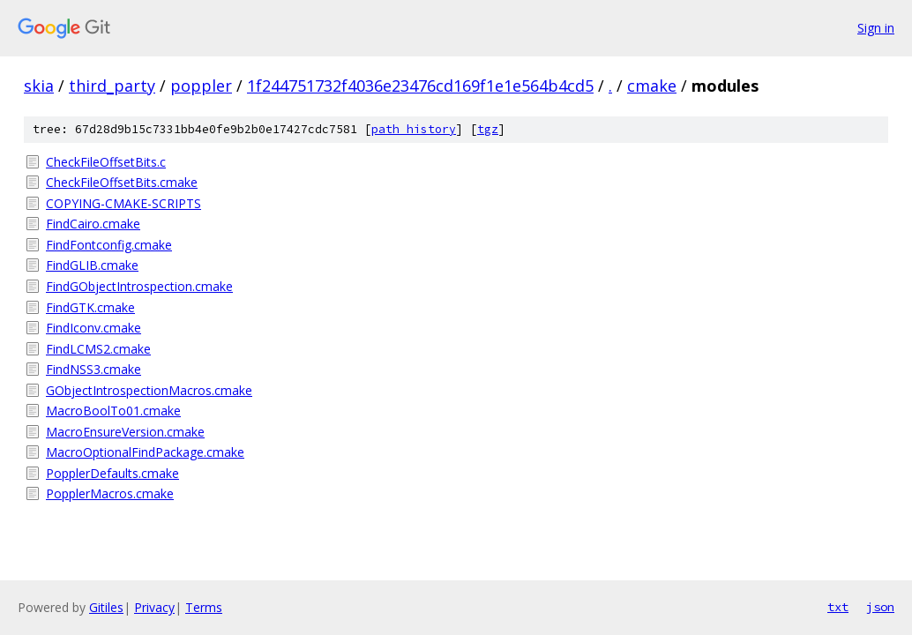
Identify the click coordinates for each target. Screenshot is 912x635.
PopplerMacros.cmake (110, 493)
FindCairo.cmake (93, 223)
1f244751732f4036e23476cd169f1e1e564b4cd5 (420, 85)
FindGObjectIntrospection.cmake (139, 286)
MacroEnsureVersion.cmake (125, 431)
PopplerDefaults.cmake (112, 473)
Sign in (875, 27)
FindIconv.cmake (93, 327)
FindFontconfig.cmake (109, 244)
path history (413, 129)
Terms (203, 607)
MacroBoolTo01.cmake (113, 410)
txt (837, 607)
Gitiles (106, 607)
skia (39, 85)
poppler (201, 85)
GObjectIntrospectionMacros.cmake (149, 390)
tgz (487, 129)
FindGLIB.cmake (92, 265)
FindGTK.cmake (90, 307)
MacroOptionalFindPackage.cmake (145, 452)
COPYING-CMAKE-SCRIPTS (123, 203)
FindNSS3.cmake (93, 369)
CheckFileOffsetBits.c (106, 161)
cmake (652, 85)
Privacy (154, 607)
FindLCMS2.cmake (98, 348)
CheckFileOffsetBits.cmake (122, 182)
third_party (112, 85)
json (880, 607)
